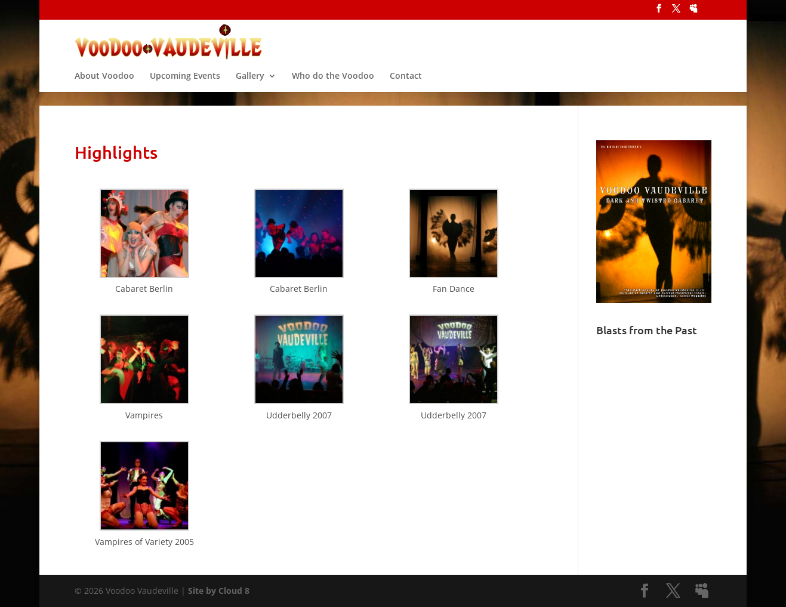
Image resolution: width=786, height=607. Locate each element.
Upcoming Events (185, 86)
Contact (406, 86)
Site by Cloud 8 (218, 590)
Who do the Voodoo (333, 86)
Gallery (250, 86)
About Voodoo (104, 86)
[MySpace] (693, 12)
